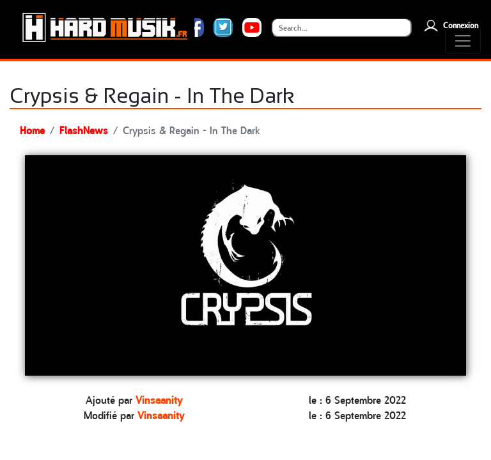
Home (32, 129)
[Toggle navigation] (463, 41)
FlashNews (83, 129)
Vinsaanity (159, 399)
